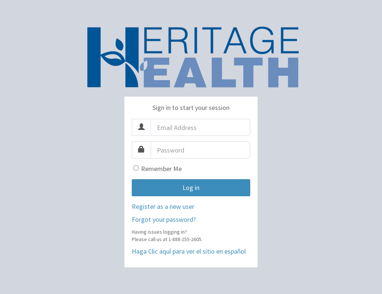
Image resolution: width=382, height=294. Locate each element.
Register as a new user (163, 206)
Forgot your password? (164, 219)
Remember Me (161, 168)
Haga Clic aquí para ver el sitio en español (189, 251)
